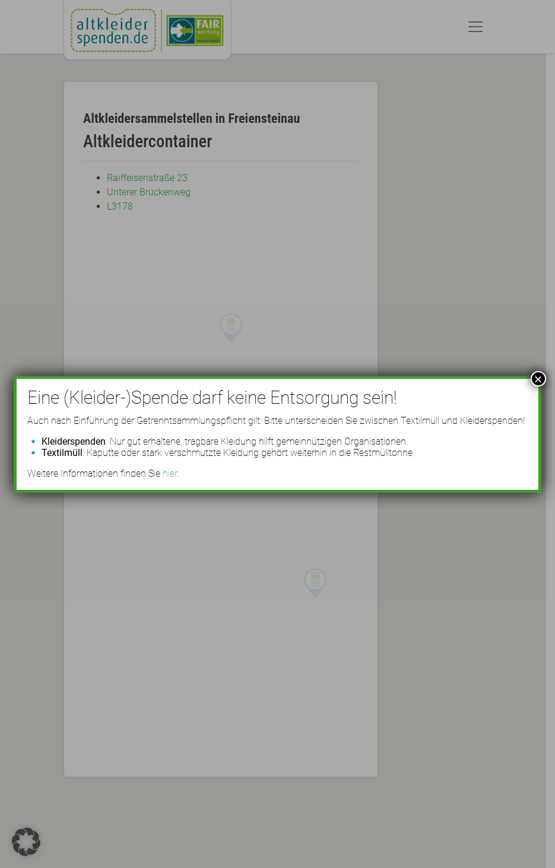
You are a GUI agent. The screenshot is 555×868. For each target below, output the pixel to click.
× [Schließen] (538, 379)
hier (170, 473)
